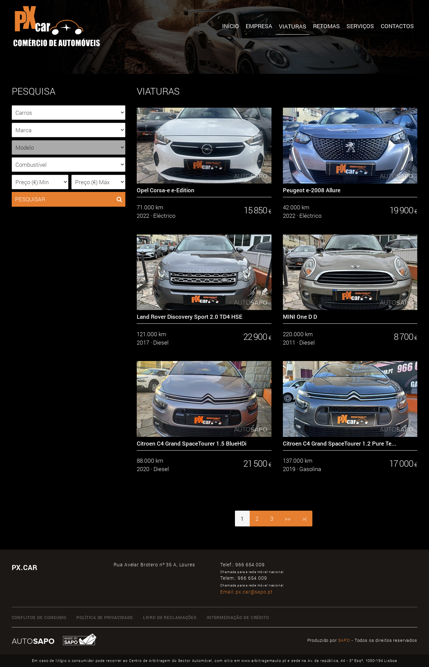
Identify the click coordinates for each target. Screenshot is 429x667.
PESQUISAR (68, 199)
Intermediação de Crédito (238, 617)
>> (288, 518)
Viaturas (292, 26)
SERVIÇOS (360, 26)
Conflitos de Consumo (39, 617)
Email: (246, 591)
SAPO (344, 640)
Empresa (259, 26)
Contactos (397, 26)
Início (230, 26)
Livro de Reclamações (170, 617)
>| (304, 518)
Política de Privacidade (104, 617)
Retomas (326, 26)
